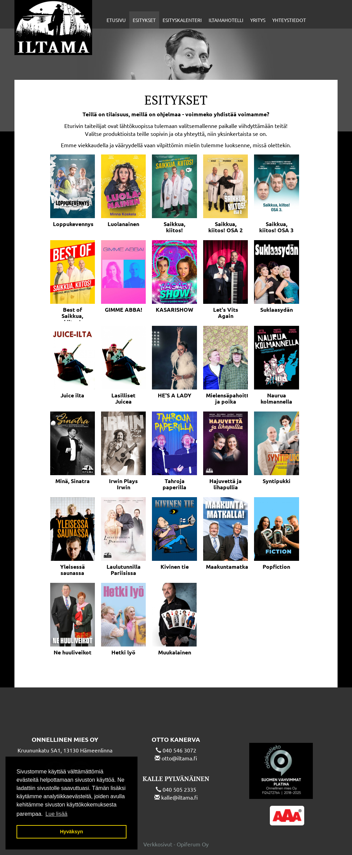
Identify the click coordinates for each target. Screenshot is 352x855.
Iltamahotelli (226, 20)
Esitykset (144, 20)
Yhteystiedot (289, 20)
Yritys (257, 20)
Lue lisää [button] (56, 814)
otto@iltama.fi (179, 758)
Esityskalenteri (182, 20)
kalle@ (169, 797)
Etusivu (116, 20)
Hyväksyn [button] (71, 831)
